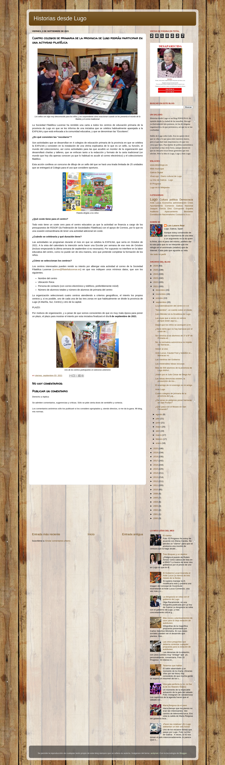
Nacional (189, 206)
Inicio (91, 534)
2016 (156, 465)
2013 (156, 477)
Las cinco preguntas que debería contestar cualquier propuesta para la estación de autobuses (177, 646)
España (189, 208)
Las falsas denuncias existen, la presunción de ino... (170, 379)
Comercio (169, 206)
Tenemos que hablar (172, 665)
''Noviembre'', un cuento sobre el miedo (173, 310)
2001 (156, 514)
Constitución (156, 214)
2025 (156, 270)
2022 (156, 282)
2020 (156, 448)
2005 (156, 498)
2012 (156, 481)
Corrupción (179, 208)
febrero (159, 439)
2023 (156, 278)
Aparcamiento (171, 211)
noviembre (161, 294)
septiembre (161, 302)
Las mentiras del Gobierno (167, 359)
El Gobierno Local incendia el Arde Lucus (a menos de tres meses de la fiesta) (176, 575)
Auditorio (154, 211)
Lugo (154, 199)
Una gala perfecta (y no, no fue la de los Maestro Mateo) (177, 685)
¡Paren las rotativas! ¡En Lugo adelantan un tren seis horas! (177, 725)
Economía (167, 203)
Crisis (190, 203)
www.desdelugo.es (159, 165)
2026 (156, 266)
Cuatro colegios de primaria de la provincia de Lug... (170, 394)
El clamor (167, 535)
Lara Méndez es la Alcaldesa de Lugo (172, 314)
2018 (156, 456)
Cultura (164, 199)
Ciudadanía (180, 214)
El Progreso (155, 184)
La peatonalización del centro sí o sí (172, 306)
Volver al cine (161, 349)
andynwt (154, 753)
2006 (156, 493)
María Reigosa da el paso (175, 705)
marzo (159, 435)
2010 (156, 489)
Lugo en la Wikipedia (160, 187)
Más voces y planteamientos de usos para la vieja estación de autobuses (177, 620)
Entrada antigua (132, 534)
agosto (159, 414)
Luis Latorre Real (175, 225)
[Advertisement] (87, 508)
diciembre (160, 290)
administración (180, 203)
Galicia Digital (156, 172)
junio (158, 422)
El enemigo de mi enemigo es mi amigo (173, 385)
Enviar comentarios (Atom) (57, 541)
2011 (156, 485)
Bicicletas (188, 211)
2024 (156, 274)
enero (159, 443)
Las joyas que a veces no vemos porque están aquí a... (170, 319)
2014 (156, 473)
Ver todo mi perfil (158, 254)
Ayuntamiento (156, 206)
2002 (156, 510)
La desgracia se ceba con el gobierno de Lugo (176, 598)
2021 (156, 286)
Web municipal (157, 169)
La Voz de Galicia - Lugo (161, 180)
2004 (156, 502)
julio (158, 418)
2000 (156, 518)
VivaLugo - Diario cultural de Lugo (166, 176)
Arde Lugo (160, 389)
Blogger (183, 753)
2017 (156, 460)
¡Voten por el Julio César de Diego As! (173, 374)
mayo (159, 427)
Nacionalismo (168, 214)
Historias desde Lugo (60, 18)
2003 (156, 506)
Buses (188, 215)
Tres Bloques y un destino (175, 554)
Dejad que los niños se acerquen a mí (173, 325)
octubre (159, 298)
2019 (156, 452)
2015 (156, 469)
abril (158, 431)
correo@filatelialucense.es (66, 269)
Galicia (179, 206)
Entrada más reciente (46, 534)
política (174, 199)
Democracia (186, 199)
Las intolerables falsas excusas (170, 364)
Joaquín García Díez (161, 208)
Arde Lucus (155, 203)
